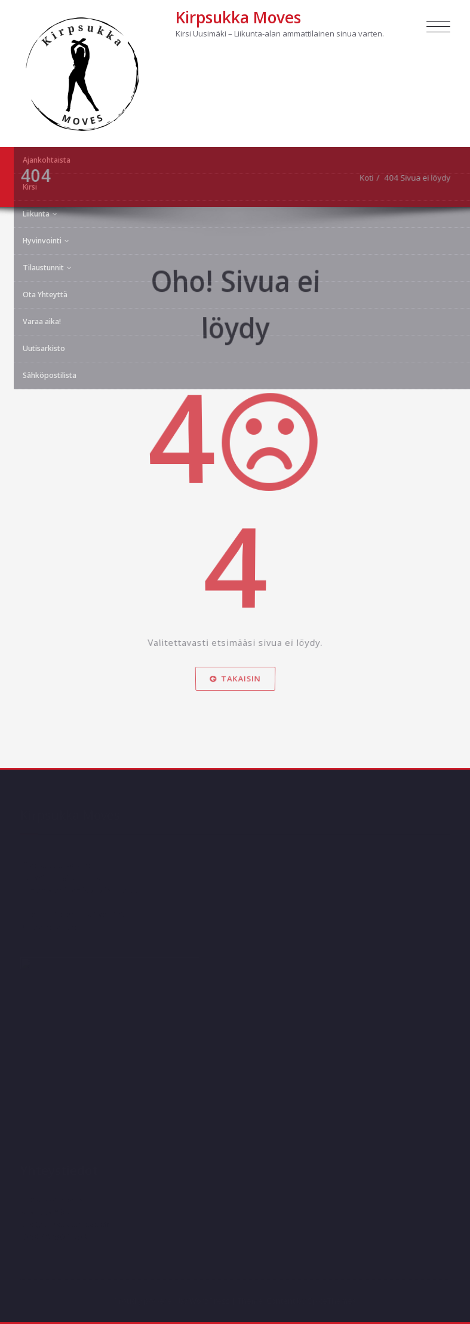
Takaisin (235, 681)
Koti (372, 177)
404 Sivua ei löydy (422, 177)
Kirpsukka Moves (238, 17)
